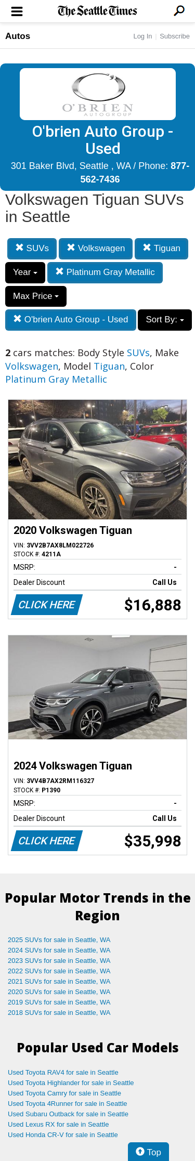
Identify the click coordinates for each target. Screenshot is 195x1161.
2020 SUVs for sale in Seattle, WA (59, 992)
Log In (142, 36)
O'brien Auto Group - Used (70, 319)
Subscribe (175, 36)
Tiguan (161, 248)
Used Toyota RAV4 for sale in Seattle (63, 1072)
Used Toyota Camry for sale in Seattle (64, 1093)
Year (25, 272)
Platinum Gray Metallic (105, 272)
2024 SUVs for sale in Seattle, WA (59, 950)
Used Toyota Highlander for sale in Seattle (71, 1083)
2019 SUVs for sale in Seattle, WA (59, 1002)
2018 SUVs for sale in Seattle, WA (59, 1012)
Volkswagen (96, 248)
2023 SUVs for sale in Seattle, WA (59, 960)
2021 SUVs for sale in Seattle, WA (59, 981)
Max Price (36, 296)
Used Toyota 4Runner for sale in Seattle (67, 1103)
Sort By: (165, 319)
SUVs (32, 248)
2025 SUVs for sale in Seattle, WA (59, 940)
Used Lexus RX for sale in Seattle (58, 1124)
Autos (17, 36)
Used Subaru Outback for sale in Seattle (68, 1114)
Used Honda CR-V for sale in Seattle (63, 1135)
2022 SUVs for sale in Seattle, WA (59, 971)
